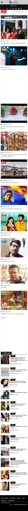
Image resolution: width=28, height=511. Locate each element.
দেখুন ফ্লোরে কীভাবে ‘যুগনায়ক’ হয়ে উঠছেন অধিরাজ (13, 43)
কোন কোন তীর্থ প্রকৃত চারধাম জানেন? (10, 182)
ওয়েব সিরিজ (5, 294)
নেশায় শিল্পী (3, 287)
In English (14, 5)
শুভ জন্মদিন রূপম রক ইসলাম (8, 69)
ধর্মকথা (4, 162)
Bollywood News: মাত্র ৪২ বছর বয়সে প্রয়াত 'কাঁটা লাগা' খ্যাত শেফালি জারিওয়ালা (18, 405)
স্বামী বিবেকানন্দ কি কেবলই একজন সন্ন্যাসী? (18, 392)
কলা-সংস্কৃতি (5, 189)
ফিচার (4, 23)
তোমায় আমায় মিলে (5, 235)
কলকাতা (13, 447)
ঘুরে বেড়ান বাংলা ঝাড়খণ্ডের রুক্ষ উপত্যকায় (11, 209)
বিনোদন (13, 356)
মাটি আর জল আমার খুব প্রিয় (8, 261)
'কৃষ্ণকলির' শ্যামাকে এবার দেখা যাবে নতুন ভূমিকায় (13, 314)
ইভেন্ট (4, 135)
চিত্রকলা (4, 215)
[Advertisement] (14, 87)
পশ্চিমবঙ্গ (4, 49)
